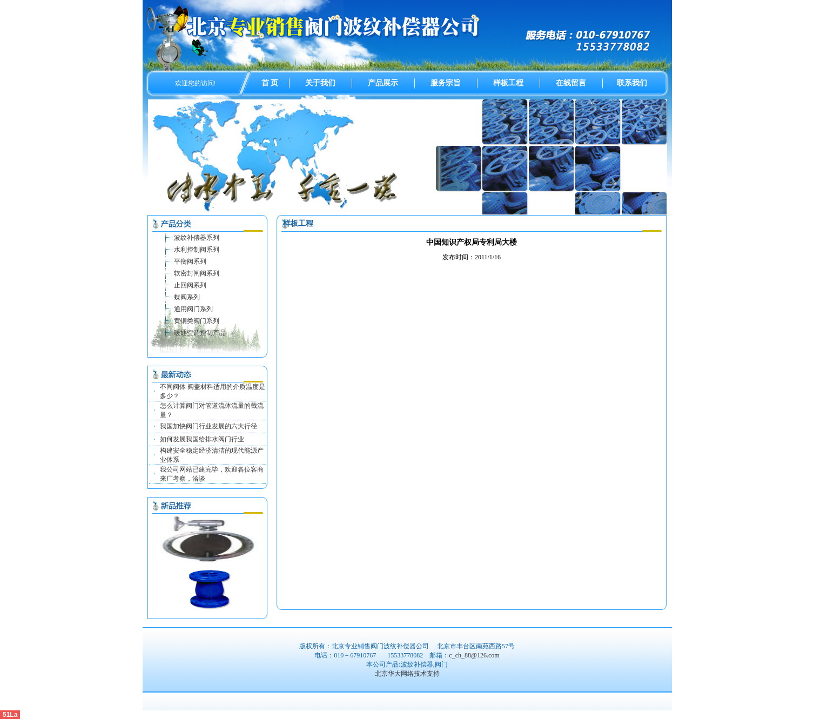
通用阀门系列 (193, 309)
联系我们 (632, 83)
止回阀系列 (190, 285)
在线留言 (571, 83)
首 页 (270, 83)
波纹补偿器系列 (196, 237)
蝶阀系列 (187, 297)
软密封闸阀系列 (196, 273)
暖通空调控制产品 (200, 333)
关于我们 (320, 83)
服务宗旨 (445, 83)
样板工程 (508, 83)
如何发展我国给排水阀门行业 (202, 439)
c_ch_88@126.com (474, 655)
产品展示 (383, 83)
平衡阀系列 (190, 261)
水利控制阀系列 (196, 249)
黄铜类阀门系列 (196, 321)
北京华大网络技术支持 (407, 673)
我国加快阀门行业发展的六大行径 (208, 426)
